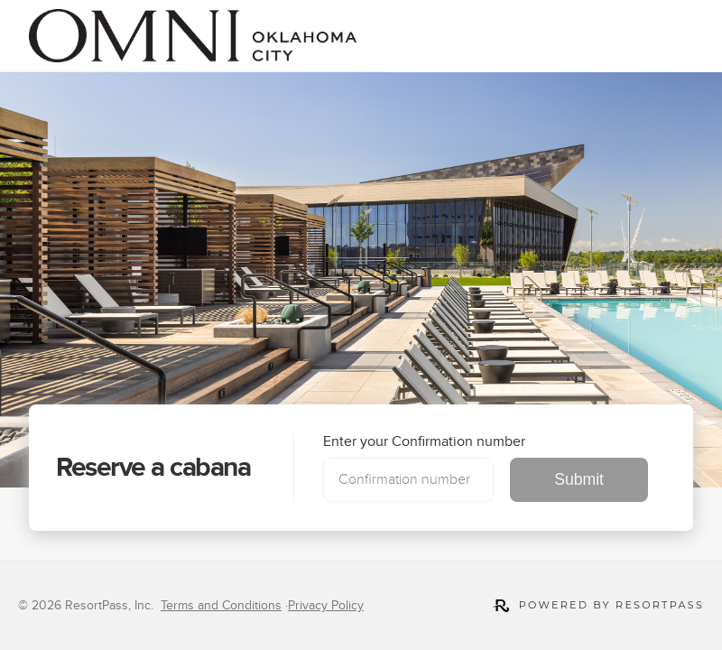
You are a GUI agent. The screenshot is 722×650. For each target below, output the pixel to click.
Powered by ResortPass (598, 606)
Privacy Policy (326, 605)
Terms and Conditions (221, 605)
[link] (192, 35)
